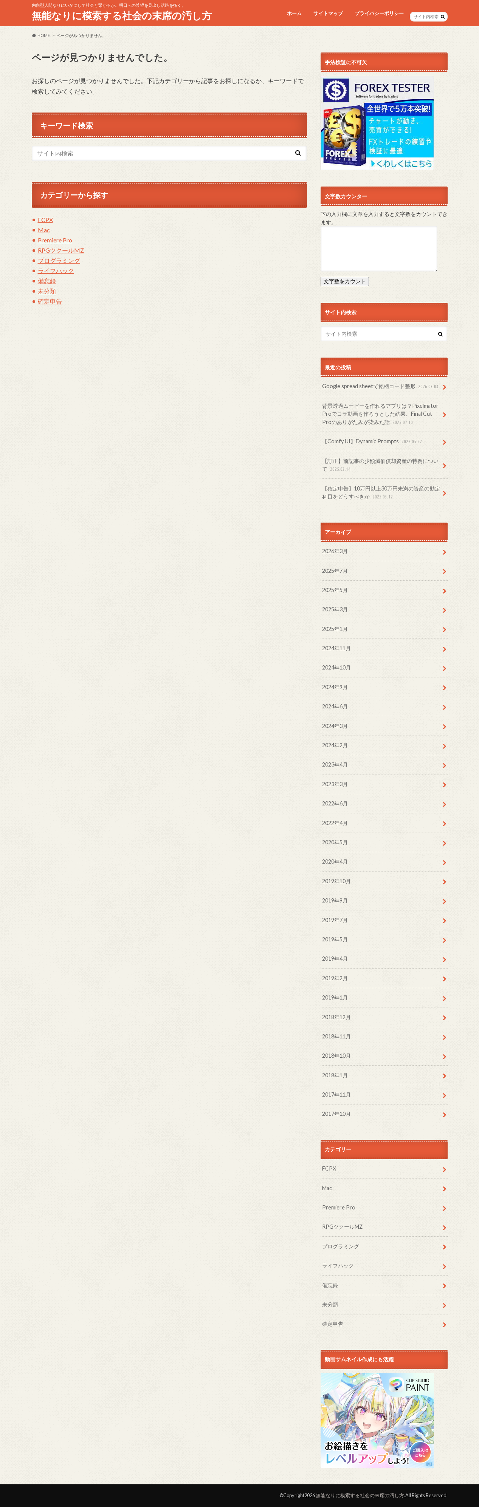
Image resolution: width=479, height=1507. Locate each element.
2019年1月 (335, 997)
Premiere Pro (55, 240)
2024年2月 (335, 745)
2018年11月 (336, 1036)
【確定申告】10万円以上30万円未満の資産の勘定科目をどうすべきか (381, 493)
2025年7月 (335, 571)
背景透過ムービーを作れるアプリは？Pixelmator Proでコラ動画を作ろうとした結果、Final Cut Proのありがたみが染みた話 (380, 414)
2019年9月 (335, 900)
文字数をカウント (345, 281)
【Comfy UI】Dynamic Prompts (372, 441)
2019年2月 (335, 978)
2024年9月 (335, 687)
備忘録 (47, 280)
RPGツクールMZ (61, 250)
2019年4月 (335, 958)
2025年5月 (335, 590)
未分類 (47, 291)
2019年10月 (336, 881)
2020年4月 (335, 861)
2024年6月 (335, 706)
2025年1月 (335, 629)
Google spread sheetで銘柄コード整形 (381, 386)
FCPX (45, 219)
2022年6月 (335, 803)
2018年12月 (336, 1017)
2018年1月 (335, 1075)
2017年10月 (336, 1114)
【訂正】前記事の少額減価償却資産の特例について (380, 465)
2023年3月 (335, 784)
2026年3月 (335, 551)
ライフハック (56, 270)
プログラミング (59, 260)
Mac (44, 229)
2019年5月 (335, 939)
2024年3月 (335, 726)
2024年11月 (336, 648)
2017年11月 (336, 1094)
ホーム (294, 13)
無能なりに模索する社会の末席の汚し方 (122, 15)
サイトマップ (328, 13)
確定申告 (50, 301)
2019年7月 (335, 920)
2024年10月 (336, 667)
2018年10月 (336, 1055)
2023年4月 (335, 764)
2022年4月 (335, 823)
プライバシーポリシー (379, 13)
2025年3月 (335, 609)
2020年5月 (335, 842)
